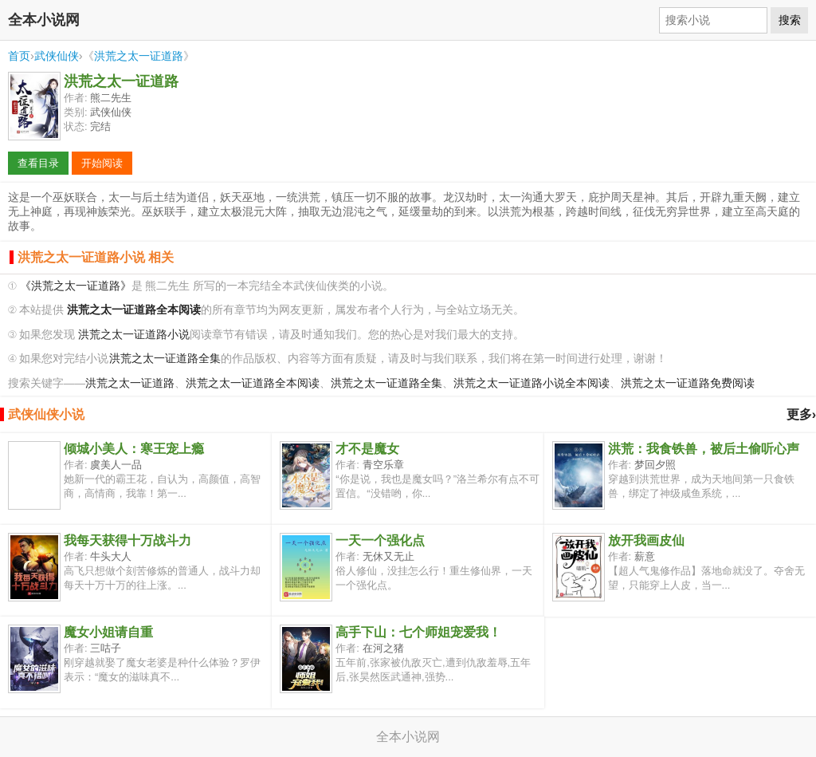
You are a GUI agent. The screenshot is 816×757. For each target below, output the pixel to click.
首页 (19, 55)
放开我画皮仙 (646, 540)
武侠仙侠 (56, 55)
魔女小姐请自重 (108, 632)
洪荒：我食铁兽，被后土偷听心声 (703, 448)
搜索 (790, 20)
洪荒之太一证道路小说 (134, 335)
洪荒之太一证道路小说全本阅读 (531, 383)
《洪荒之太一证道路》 (75, 286)
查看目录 (38, 163)
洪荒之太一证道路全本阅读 (253, 383)
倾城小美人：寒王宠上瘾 (134, 448)
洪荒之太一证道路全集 (165, 359)
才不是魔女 (367, 448)
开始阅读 (102, 163)
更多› (801, 414)
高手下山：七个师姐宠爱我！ (418, 632)
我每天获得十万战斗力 (127, 540)
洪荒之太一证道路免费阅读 (688, 383)
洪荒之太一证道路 (138, 55)
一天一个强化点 (380, 540)
